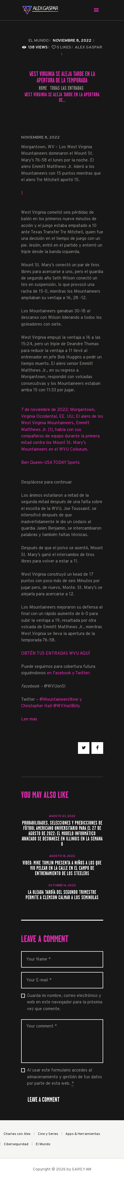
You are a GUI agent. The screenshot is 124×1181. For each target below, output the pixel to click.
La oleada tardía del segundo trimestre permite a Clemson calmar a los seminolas (62, 895)
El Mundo (38, 40)
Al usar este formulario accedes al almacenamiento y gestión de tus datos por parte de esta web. (64, 1077)
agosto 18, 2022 (62, 856)
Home (43, 88)
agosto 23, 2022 (62, 816)
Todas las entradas (67, 88)
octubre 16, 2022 (62, 885)
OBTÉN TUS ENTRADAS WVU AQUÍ (55, 653)
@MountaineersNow (59, 699)
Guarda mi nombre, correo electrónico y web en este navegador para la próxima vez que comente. (64, 1002)
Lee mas (29, 719)
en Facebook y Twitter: (68, 673)
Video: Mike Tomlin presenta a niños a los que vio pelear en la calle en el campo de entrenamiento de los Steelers (62, 868)
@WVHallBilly (66, 706)
